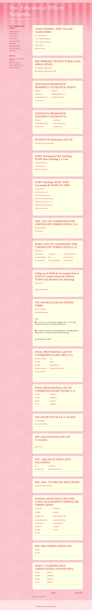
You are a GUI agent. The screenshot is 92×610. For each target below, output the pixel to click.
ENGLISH (37, 365)
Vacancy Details (39, 45)
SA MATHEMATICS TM (58, 94)
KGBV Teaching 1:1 (40, 166)
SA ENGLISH (38, 94)
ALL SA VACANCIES (41, 424)
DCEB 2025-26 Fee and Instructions (44, 143)
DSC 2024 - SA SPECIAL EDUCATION (57, 482)
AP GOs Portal (13, 38)
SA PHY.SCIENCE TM (41, 97)
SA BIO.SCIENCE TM (57, 97)
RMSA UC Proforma (14, 62)
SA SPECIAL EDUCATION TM (43, 486)
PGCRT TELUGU (68, 257)
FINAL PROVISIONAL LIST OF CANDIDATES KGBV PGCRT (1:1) (55, 389)
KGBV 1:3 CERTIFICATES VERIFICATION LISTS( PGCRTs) (54, 567)
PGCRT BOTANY (68, 260)
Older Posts (79, 593)
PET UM (37, 533)
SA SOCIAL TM (39, 100)
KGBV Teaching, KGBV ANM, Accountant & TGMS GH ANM (52, 184)
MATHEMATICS (54, 365)
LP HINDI (56, 526)
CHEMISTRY (53, 397)
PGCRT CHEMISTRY (54, 260)
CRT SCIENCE (39, 231)
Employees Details (40, 48)
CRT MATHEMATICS (70, 254)
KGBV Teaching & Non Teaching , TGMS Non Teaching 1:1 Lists (54, 158)
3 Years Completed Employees (43, 42)
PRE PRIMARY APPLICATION (43, 68)
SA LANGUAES (39, 469)
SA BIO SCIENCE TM (41, 520)
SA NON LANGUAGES (54, 469)
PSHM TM (38, 91)
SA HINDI (37, 512)
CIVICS (37, 404)
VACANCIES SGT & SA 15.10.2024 (55, 417)
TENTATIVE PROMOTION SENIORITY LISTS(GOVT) (50, 115)
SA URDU (55, 512)
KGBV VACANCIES (40, 309)
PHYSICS (37, 397)
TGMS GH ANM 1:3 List (41, 208)
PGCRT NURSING (40, 260)
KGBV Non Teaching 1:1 (41, 169)
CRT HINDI (51, 254)
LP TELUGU (38, 526)
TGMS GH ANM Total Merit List (43, 205)
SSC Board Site (13, 36)
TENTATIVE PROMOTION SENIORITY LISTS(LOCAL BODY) (55, 86)
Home (54, 593)
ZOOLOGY (53, 401)
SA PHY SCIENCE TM (59, 516)
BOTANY (37, 401)
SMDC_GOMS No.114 (15, 65)
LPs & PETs (51, 466)
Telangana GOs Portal (14, 31)
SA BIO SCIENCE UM (59, 520)
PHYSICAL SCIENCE (41, 368)
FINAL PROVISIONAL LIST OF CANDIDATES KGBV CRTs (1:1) (54, 353)
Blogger (54, 606)
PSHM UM (54, 91)
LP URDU (37, 530)
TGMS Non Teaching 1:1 (41, 162)
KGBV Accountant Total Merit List (44, 198)
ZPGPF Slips (12, 51)
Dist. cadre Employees (41, 35)
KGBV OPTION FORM (41, 312)
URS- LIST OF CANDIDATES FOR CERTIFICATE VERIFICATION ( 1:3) (56, 223)
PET (49, 257)
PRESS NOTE (38, 250)
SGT (36, 466)
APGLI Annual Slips (14, 46)
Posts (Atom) (42, 596)
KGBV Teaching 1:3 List (41, 192)
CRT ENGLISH (39, 254)
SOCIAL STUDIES (40, 371)
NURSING (53, 404)
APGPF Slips (12, 43)
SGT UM (37, 553)
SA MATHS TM (39, 516)
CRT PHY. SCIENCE (40, 257)
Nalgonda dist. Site (14, 33)
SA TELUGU (38, 508)
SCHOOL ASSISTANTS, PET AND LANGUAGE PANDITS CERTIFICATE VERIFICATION (57, 501)
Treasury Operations (14, 41)
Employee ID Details (14, 48)
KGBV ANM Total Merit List (42, 195)
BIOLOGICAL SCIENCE (57, 368)
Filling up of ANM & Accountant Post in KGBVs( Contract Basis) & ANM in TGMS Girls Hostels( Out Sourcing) (57, 276)
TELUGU (37, 362)
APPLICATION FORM (41, 289)
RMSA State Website (14, 67)
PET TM (55, 530)
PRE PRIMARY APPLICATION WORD (45, 71)
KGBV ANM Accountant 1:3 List (43, 202)
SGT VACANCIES (40, 421)
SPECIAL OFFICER (40, 228)
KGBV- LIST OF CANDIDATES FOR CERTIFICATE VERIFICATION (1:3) (56, 246)
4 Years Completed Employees (43, 38)
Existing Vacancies (40, 189)
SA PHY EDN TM (58, 523)
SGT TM (37, 549)
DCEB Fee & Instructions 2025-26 (53, 139)
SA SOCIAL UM (57, 126)
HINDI (52, 362)
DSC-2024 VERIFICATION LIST (53, 545)
